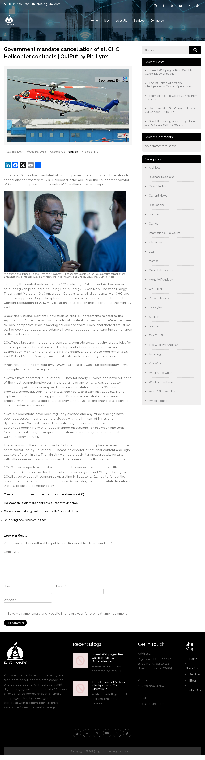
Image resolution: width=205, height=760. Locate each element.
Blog (107, 20)
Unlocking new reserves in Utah (25, 520)
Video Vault (156, 363)
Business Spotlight (161, 177)
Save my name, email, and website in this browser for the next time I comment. (68, 618)
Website (10, 604)
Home (94, 20)
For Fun (154, 214)
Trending (155, 354)
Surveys (154, 326)
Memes (153, 261)
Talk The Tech (158, 335)
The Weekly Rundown (164, 345)
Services (139, 20)
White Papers (158, 401)
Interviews (155, 242)
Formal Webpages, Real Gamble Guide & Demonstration (169, 72)
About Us (121, 20)
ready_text (156, 307)
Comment (12, 551)
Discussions (156, 205)
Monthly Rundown (161, 279)
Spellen (154, 317)
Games (153, 223)
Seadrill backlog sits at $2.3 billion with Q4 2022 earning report (170, 123)
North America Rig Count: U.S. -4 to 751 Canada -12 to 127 (170, 110)
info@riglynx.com (46, 4)
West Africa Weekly (162, 391)
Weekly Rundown (161, 382)
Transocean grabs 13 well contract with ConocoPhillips (41, 511)
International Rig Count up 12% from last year (171, 97)
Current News (158, 195)
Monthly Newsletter (162, 270)
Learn (152, 251)
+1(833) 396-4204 (19, 4)
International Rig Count (164, 233)
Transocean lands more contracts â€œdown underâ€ (41, 503)
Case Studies (157, 186)
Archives (72, 151)
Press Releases (159, 298)
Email (61, 591)
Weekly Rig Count (161, 373)
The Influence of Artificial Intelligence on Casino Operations (168, 84)
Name (9, 591)
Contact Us (157, 20)
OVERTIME (156, 289)
